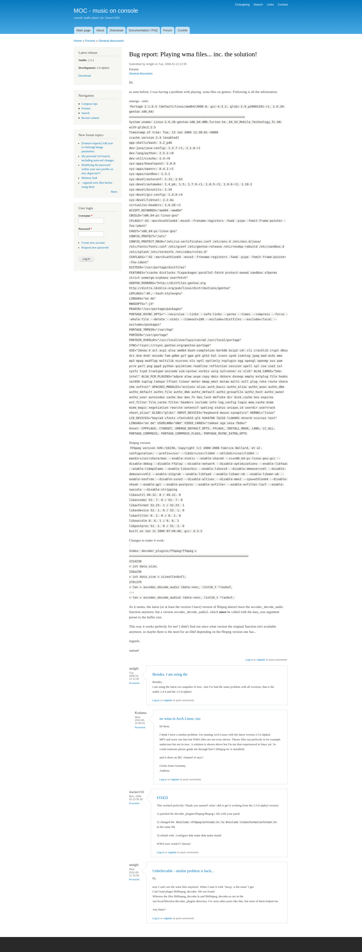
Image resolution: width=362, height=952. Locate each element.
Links (270, 4)
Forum (167, 30)
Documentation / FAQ (143, 30)
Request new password (95, 247)
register (260, 659)
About (100, 30)
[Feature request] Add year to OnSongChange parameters (97, 147)
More (114, 191)
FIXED (162, 798)
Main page (83, 30)
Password (85, 229)
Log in (249, 659)
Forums (90, 40)
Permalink (134, 683)
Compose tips (89, 103)
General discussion (111, 40)
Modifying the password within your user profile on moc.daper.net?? (97, 169)
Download (116, 30)
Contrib (182, 30)
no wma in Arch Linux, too (180, 718)
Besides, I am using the (169, 674)
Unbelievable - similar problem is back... (183, 871)
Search (258, 4)
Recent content (90, 118)
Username (85, 215)
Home (78, 40)
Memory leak (89, 178)
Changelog (242, 4)
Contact (283, 4)
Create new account (93, 242)
